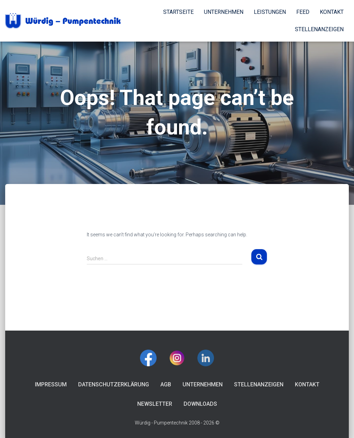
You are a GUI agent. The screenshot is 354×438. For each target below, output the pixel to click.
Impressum (51, 384)
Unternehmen (223, 12)
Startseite (178, 12)
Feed (302, 12)
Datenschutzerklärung (113, 384)
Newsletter (154, 404)
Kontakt (332, 12)
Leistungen (270, 12)
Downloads (200, 404)
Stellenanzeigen (319, 29)
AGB (165, 384)
